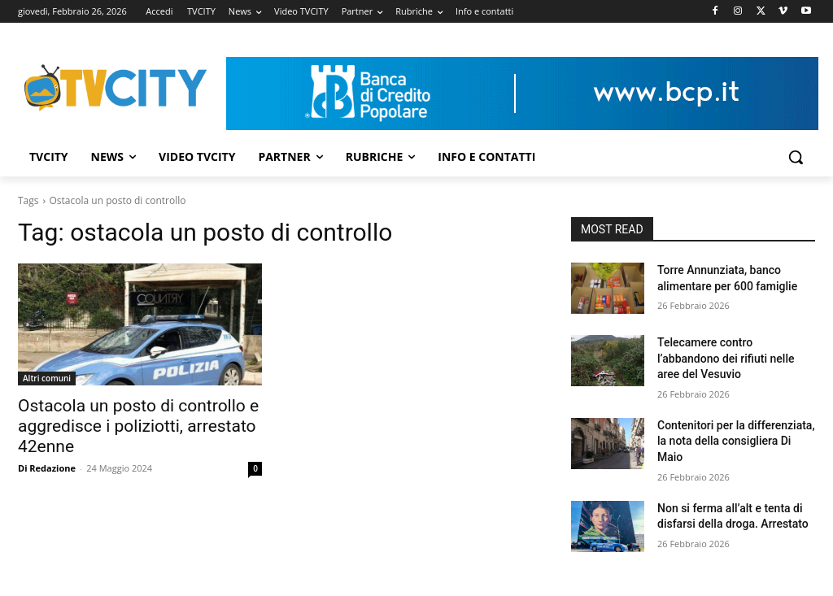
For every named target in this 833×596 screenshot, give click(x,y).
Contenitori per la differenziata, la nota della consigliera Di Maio (736, 441)
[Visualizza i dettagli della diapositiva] (522, 93)
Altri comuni (47, 378)
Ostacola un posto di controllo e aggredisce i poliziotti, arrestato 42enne (138, 426)
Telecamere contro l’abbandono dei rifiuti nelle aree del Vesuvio (725, 358)
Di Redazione (47, 468)
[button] (795, 156)
